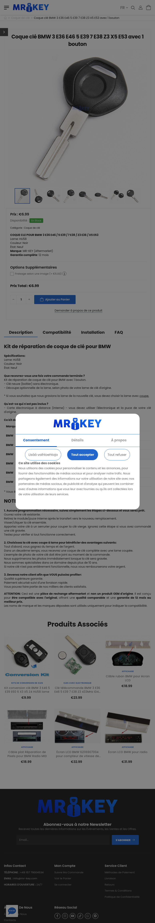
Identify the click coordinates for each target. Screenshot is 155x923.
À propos (119, 440)
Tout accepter (82, 454)
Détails (77, 440)
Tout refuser (117, 454)
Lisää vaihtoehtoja (43, 454)
